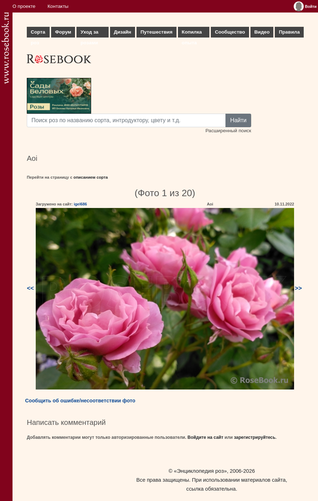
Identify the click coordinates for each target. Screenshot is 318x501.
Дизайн (122, 32)
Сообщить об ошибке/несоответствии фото (80, 400)
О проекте (24, 6)
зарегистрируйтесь (254, 437)
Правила (289, 32)
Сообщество (230, 32)
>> (298, 288)
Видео (262, 32)
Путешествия (156, 32)
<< (30, 288)
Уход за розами (89, 33)
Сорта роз (38, 33)
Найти (238, 120)
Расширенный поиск (228, 130)
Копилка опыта (192, 33)
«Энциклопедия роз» (200, 471)
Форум (63, 32)
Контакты (58, 6)
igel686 (80, 204)
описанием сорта (91, 177)
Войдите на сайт (205, 437)
